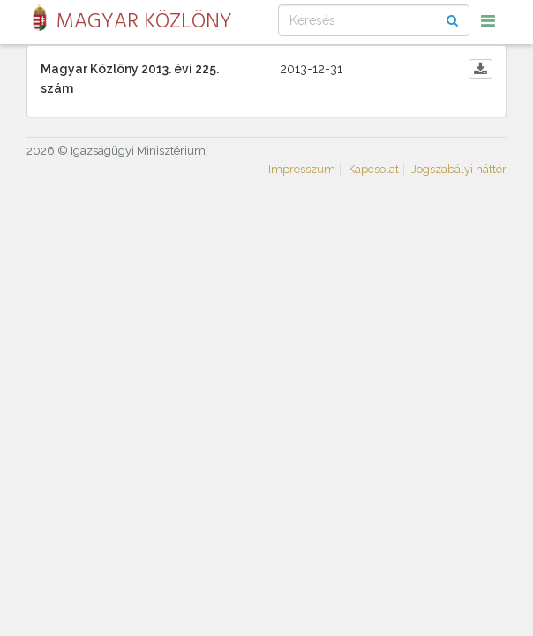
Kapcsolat (373, 169)
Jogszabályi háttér (459, 169)
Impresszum (301, 169)
